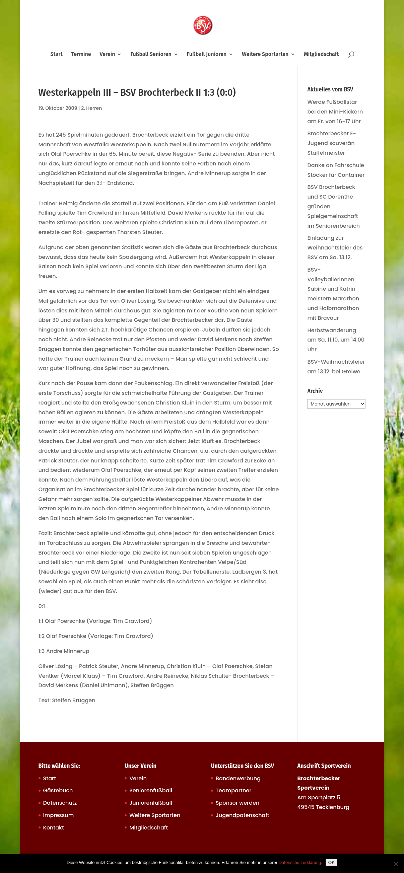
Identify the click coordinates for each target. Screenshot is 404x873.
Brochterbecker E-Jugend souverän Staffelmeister (331, 143)
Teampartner (234, 790)
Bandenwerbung (238, 778)
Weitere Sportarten (265, 54)
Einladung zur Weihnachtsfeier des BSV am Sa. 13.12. (334, 247)
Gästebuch (58, 790)
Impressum (58, 815)
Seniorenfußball (150, 790)
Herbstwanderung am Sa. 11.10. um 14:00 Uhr (335, 340)
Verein (107, 54)
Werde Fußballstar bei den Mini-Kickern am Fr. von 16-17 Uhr (335, 111)
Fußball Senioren (150, 54)
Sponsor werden (237, 803)
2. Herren (91, 108)
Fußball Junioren (207, 54)
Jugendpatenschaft (242, 815)
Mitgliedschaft (321, 54)
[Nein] (395, 863)
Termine (81, 54)
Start (57, 54)
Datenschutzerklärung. (300, 862)
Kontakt (53, 827)
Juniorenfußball (150, 803)
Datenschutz (60, 803)
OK (331, 862)
